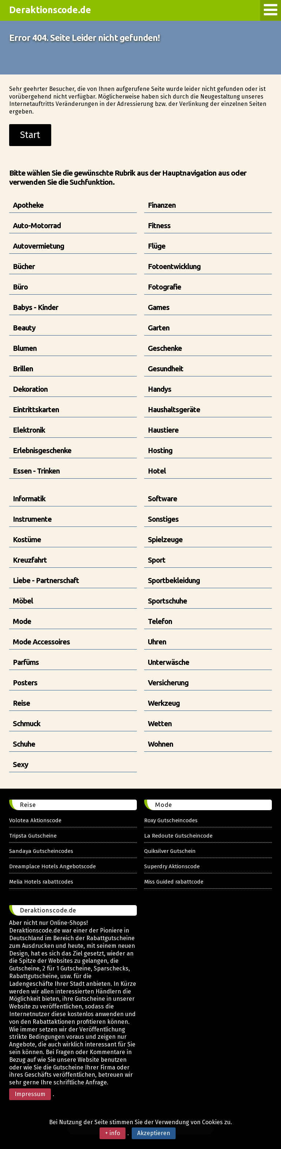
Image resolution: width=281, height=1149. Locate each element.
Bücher (24, 266)
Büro (20, 287)
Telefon (160, 621)
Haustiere (163, 430)
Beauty (24, 327)
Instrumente (32, 519)
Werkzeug (164, 703)
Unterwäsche (168, 662)
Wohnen (160, 744)
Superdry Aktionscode (172, 866)
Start (30, 135)
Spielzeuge (165, 539)
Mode (22, 621)
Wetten (160, 723)
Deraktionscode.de (50, 10)
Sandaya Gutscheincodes (41, 851)
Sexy (20, 764)
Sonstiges (163, 519)
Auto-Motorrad (37, 225)
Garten (158, 327)
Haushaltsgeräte (174, 409)
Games (158, 307)
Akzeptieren (153, 1133)
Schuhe (24, 744)
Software (162, 498)
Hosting (160, 450)
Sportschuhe (167, 601)
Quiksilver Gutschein (170, 851)
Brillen (23, 368)
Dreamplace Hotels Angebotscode (52, 866)
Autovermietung (38, 246)
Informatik (29, 498)
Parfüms (26, 662)
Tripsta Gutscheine (33, 835)
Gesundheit (165, 368)
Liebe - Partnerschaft (46, 580)
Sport (156, 560)
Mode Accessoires (41, 641)
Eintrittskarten (36, 409)
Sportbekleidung (174, 580)
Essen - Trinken (36, 471)
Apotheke (28, 205)
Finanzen (162, 205)
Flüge (156, 246)
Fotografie (164, 287)
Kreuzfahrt (30, 560)
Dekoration (30, 389)
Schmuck (26, 723)
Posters (25, 682)
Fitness (159, 225)
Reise (21, 703)
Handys (159, 389)
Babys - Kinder (35, 307)
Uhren (157, 641)
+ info (112, 1133)
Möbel (23, 601)
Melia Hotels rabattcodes (41, 881)
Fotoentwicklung (174, 266)
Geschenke (165, 348)
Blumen (25, 348)
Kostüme (27, 539)
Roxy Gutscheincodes (171, 820)
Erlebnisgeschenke (42, 450)
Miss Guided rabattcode (173, 881)
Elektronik (29, 430)
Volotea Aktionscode (35, 820)
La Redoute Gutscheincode (178, 835)
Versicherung (168, 682)
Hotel (157, 471)
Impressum (30, 1094)
